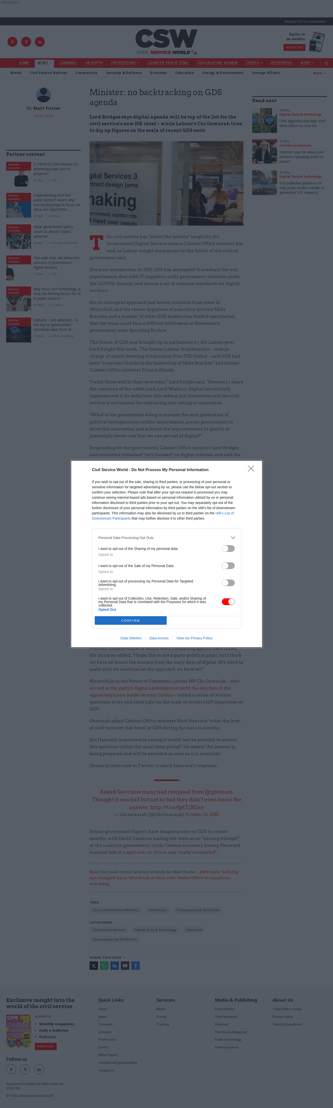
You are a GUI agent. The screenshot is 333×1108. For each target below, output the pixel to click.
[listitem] (166, 537)
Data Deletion (131, 638)
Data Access (159, 638)
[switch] (228, 548)
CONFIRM (130, 620)
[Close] (252, 470)
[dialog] (166, 554)
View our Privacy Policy (194, 638)
